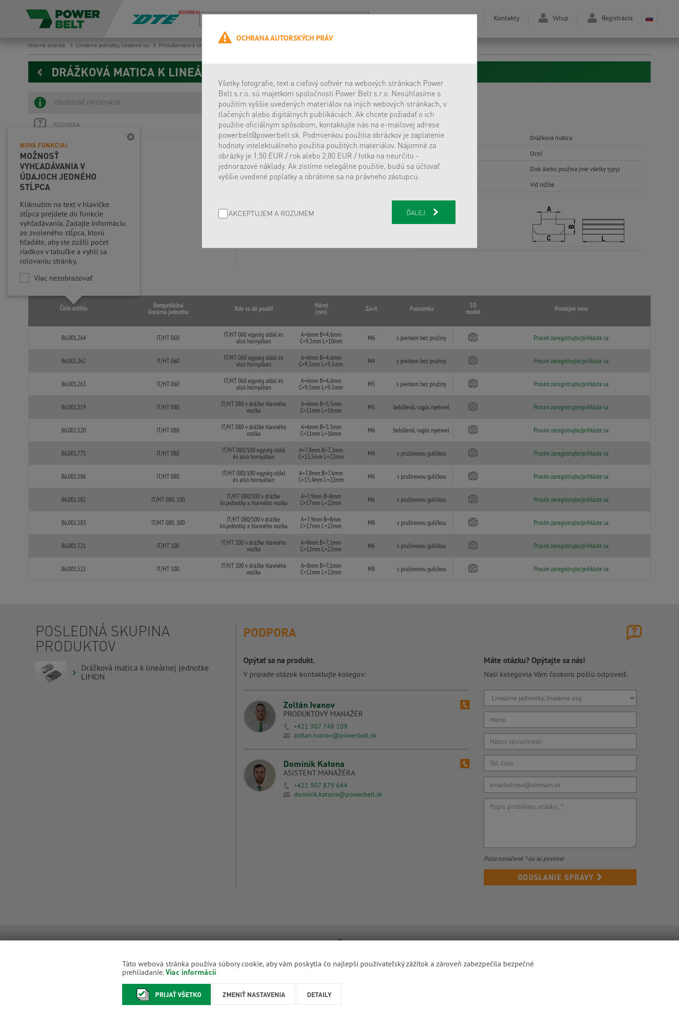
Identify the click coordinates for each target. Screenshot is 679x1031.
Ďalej (423, 212)
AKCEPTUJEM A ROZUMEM (271, 214)
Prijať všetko (166, 994)
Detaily (319, 994)
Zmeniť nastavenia (254, 994)
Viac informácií (191, 972)
